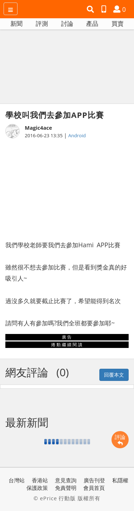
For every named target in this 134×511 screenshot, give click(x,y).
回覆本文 (114, 374)
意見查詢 (65, 480)
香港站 (40, 480)
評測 (42, 23)
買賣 (117, 23)
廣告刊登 (94, 480)
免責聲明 (65, 487)
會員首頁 (94, 487)
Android (77, 135)
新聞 (16, 23)
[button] (91, 9)
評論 (120, 439)
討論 (67, 23)
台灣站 (17, 480)
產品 (92, 23)
